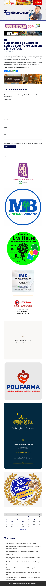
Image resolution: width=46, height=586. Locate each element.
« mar (22, 532)
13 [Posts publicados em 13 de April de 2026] (12, 522)
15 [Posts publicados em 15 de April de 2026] (23, 522)
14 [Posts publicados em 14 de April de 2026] (17, 522)
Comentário (7, 99)
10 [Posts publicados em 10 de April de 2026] (34, 519)
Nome (6, 120)
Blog (5, 39)
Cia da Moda (9, 554)
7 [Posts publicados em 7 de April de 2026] (17, 519)
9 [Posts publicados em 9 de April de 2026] (28, 519)
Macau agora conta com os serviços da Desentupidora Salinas (22, 551)
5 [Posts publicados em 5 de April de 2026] (6, 519)
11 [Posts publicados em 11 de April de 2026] (39, 519)
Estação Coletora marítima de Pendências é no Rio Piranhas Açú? (23, 562)
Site (5, 134)
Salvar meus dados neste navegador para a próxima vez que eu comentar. (23, 143)
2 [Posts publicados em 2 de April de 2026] (28, 517)
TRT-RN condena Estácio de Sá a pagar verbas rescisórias (21, 543)
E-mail (6, 127)
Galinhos (8, 565)
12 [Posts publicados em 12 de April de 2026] (6, 522)
